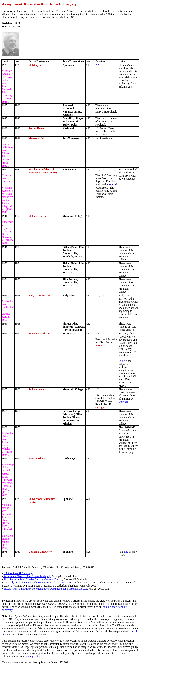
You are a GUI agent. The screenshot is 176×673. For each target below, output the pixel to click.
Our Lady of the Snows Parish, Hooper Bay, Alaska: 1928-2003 (39, 582)
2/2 (97, 65)
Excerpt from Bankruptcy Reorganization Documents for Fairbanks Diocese (45, 588)
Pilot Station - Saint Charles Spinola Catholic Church (33, 579)
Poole (122, 360)
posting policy (32, 656)
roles (111, 184)
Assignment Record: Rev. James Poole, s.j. (27, 576)
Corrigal (123, 401)
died (126, 551)
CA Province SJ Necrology (18, 573)
